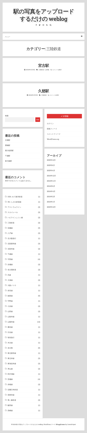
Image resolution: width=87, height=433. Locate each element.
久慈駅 (43, 90)
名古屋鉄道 (12, 269)
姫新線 (10, 296)
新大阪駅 (8, 161)
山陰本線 (11, 316)
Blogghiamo (60, 424)
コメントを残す (57, 70)
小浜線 (10, 306)
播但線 (10, 327)
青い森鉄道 (12, 400)
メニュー (43, 37)
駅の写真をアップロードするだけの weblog (43, 15)
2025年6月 (51, 165)
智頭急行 (11, 337)
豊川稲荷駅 (9, 150)
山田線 (47, 70)
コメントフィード (53, 134)
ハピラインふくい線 (15, 217)
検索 (6, 116)
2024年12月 (51, 175)
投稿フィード (52, 129)
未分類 (10, 348)
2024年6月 (51, 186)
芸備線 (10, 379)
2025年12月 (51, 160)
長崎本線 (11, 395)
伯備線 (10, 228)
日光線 (10, 332)
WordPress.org (53, 139)
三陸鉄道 (41, 70)
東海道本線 (12, 363)
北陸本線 (11, 249)
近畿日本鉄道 (13, 389)
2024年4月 (51, 191)
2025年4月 (51, 170)
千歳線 (10, 254)
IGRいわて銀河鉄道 (15, 196)
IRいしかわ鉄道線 (14, 202)
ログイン (50, 123)
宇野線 (10, 301)
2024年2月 (51, 196)
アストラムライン (14, 207)
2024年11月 (51, 181)
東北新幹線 (12, 353)
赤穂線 (10, 384)
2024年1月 (51, 202)
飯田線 (10, 405)
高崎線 (10, 410)
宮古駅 (43, 65)
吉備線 (10, 264)
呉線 (9, 275)
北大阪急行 (12, 238)
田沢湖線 (11, 374)
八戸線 (10, 233)
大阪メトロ (12, 285)
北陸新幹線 (12, 243)
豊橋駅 (7, 145)
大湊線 (10, 280)
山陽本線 (11, 322)
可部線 (10, 259)
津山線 (10, 369)
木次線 (10, 343)
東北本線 (11, 358)
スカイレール (13, 212)
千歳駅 (7, 156)
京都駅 (7, 140)
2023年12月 (51, 207)
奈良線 (10, 290)
